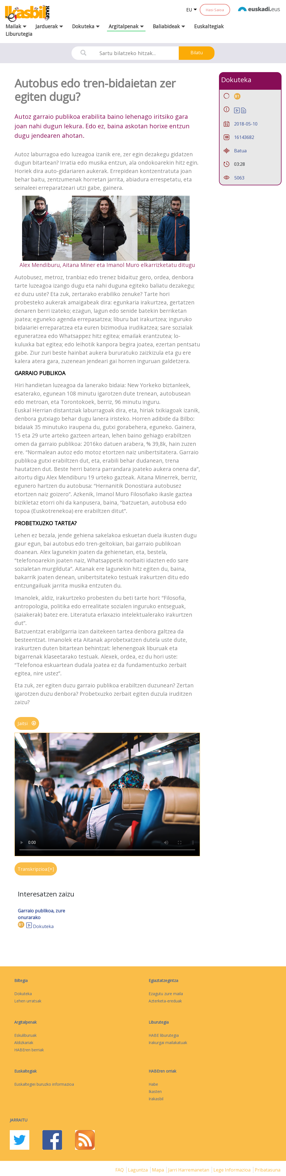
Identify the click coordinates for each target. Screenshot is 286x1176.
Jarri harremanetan (189, 1170)
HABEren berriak (29, 1049)
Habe (153, 1084)
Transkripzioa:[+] (36, 869)
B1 (21, 924)
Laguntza (138, 1170)
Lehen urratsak (27, 1001)
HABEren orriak (162, 1071)
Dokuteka (43, 926)
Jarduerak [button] (49, 26)
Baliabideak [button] (169, 26)
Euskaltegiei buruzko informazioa (44, 1084)
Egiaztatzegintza (163, 980)
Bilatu (196, 52)
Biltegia (21, 980)
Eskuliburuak (25, 1035)
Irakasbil (156, 1098)
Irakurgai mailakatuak (168, 1042)
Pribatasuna (267, 1170)
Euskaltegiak (209, 26)
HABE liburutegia (164, 1035)
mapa (158, 1170)
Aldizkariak (23, 1042)
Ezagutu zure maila (166, 993)
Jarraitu (18, 1120)
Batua (240, 151)
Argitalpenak (25, 1022)
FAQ (120, 1170)
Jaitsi (27, 723)
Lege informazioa (232, 1170)
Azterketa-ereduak (165, 1001)
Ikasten (155, 1091)
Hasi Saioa (215, 9)
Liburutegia (19, 33)
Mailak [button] (16, 26)
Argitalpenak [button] (126, 26)
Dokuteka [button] (86, 26)
